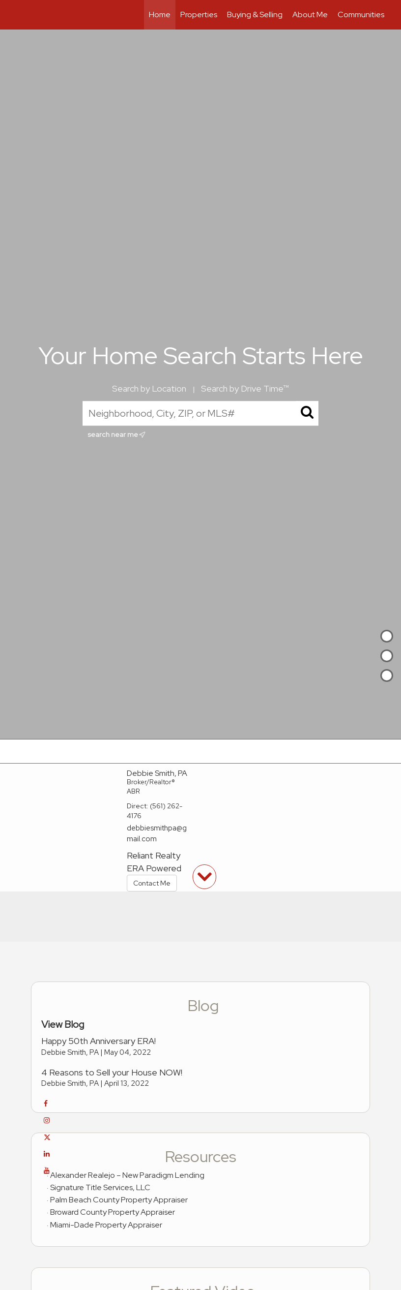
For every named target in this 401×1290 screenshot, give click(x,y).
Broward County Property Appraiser (112, 1212)
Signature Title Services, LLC (100, 1187)
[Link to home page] (21, 15)
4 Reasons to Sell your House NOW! (111, 1072)
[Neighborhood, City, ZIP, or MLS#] (200, 413)
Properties (198, 14)
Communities (361, 14)
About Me (310, 14)
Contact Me (152, 883)
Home (160, 14)
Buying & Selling (255, 14)
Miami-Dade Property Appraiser (106, 1225)
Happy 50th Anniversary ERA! (98, 1040)
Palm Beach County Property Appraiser (119, 1200)
